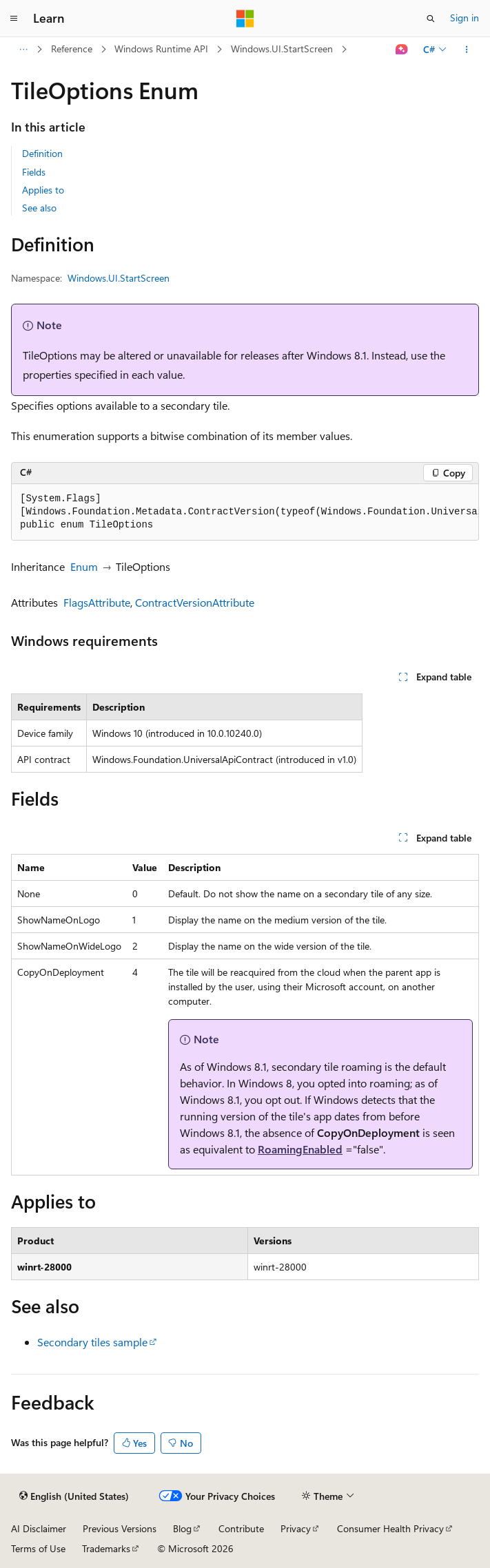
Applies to (43, 189)
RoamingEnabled (300, 1149)
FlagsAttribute (96, 602)
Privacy (295, 1528)
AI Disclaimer (38, 1528)
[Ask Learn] (402, 50)
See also (39, 207)
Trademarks (106, 1548)
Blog (182, 1528)
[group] (245, 512)
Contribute (241, 1528)
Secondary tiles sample (92, 1342)
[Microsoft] (245, 19)
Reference (71, 48)
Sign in (464, 17)
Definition (42, 153)
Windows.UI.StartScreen (282, 48)
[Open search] (431, 18)
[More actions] (467, 50)
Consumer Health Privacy (390, 1528)
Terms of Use (38, 1548)
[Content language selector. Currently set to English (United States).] (74, 1496)
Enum (84, 566)
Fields (33, 171)
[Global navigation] (14, 18)
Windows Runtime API (161, 48)
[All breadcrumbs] (23, 50)
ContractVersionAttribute (194, 602)
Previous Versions (119, 1528)
